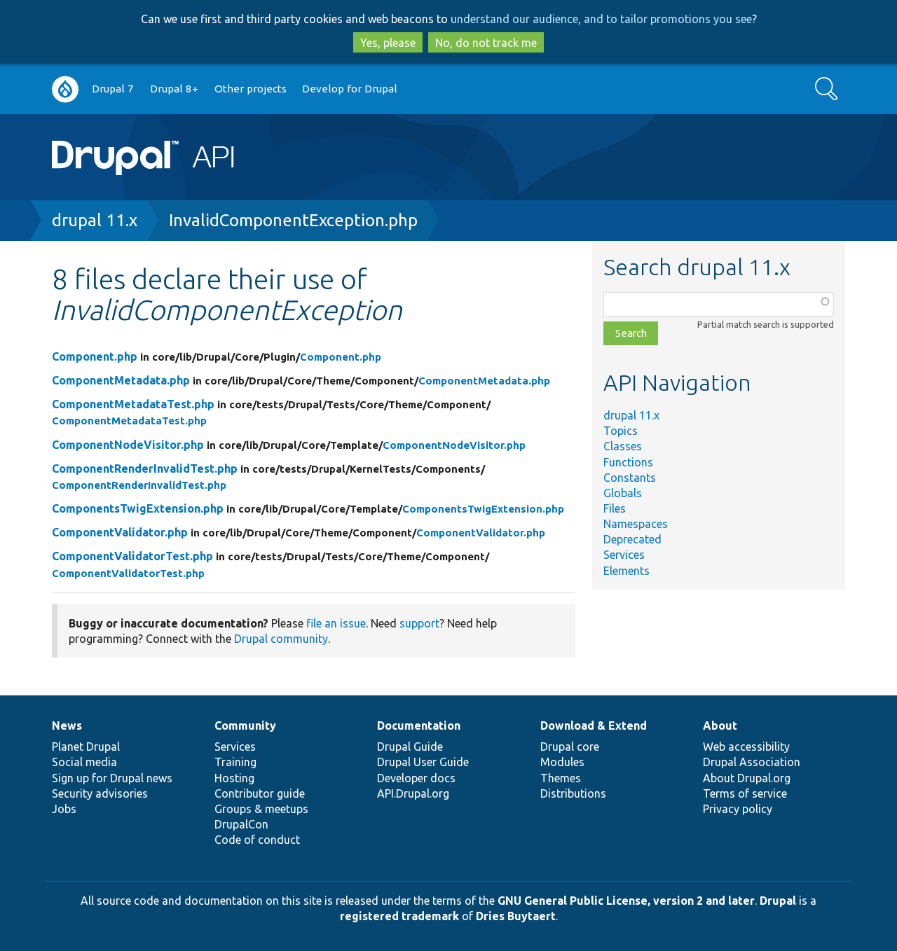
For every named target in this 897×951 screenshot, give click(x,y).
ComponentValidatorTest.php (132, 556)
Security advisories (100, 793)
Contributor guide (259, 793)
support (419, 623)
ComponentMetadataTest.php (133, 404)
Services (624, 554)
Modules (562, 762)
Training (235, 762)
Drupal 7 (113, 89)
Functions (628, 462)
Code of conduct (257, 839)
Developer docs (416, 778)
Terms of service (745, 793)
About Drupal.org (746, 778)
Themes (560, 778)
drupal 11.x (94, 220)
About (720, 725)
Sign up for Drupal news (112, 778)
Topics (620, 430)
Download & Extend (593, 725)
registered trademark (399, 916)
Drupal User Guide (423, 762)
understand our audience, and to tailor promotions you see (601, 19)
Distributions (573, 793)
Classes (622, 446)
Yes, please (388, 42)
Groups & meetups (261, 809)
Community (245, 725)
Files (614, 508)
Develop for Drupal (349, 89)
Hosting (234, 778)
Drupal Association (751, 762)
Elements (626, 570)
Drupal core (569, 746)
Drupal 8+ (174, 89)
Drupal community (281, 638)
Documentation (418, 725)
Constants (629, 477)
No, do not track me (486, 42)
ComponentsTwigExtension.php (138, 508)
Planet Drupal (86, 746)
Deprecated (632, 539)
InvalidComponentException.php (293, 220)
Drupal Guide (410, 746)
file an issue (336, 623)
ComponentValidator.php (120, 532)
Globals (622, 493)
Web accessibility (746, 746)
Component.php (94, 356)
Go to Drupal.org (65, 89)
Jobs (64, 809)
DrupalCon (241, 824)
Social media (84, 762)
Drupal (778, 900)
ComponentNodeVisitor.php (128, 444)
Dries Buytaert (516, 916)
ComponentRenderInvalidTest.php (145, 468)
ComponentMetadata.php (121, 380)
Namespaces (635, 524)
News (67, 725)
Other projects (250, 89)
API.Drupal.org (413, 793)
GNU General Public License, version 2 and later (626, 900)
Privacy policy (737, 809)
